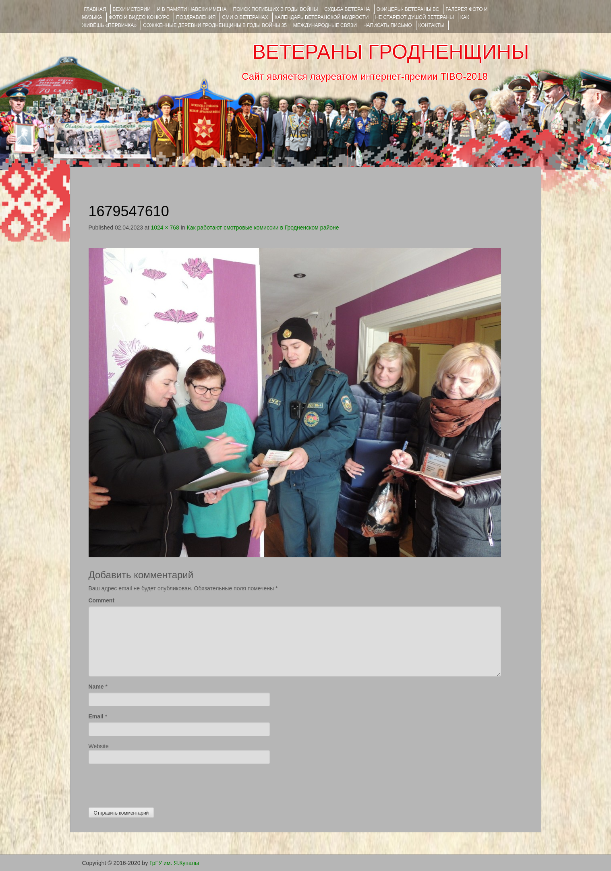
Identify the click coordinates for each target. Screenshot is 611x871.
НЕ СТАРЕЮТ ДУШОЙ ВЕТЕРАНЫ (414, 17)
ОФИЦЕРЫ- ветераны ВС (408, 9)
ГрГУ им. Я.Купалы (174, 863)
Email (96, 716)
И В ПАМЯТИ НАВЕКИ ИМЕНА (192, 9)
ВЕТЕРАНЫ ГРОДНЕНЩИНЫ (390, 52)
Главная (95, 9)
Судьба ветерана (347, 9)
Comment (102, 600)
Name (96, 686)
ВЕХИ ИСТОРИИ (132, 9)
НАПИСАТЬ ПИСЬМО (387, 25)
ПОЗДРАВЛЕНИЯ (195, 17)
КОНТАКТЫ (431, 25)
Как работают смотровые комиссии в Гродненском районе (263, 227)
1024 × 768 (165, 227)
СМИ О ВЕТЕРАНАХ (245, 17)
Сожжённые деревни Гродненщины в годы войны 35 (215, 25)
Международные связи (325, 25)
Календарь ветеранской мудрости (322, 17)
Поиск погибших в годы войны (275, 9)
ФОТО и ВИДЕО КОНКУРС (139, 17)
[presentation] (150, 783)
